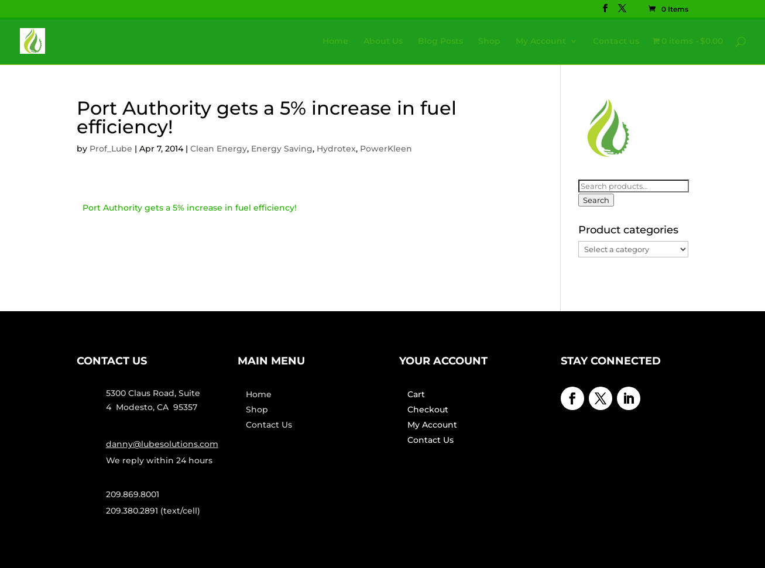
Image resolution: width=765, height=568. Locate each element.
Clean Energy (218, 148)
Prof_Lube (111, 148)
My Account (541, 41)
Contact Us (269, 424)
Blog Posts (440, 41)
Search (596, 200)
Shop (489, 41)
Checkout (427, 409)
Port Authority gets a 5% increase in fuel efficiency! (190, 207)
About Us (383, 41)
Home (335, 41)
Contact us (616, 41)
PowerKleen (386, 148)
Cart (416, 394)
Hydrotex (336, 148)
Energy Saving (282, 148)
